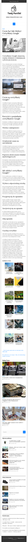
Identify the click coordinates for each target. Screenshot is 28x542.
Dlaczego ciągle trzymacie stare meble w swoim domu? (12, 423)
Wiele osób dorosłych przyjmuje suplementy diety (16, 506)
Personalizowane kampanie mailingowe (11, 528)
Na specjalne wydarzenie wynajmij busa (12, 377)
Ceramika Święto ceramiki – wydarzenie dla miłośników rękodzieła (17, 441)
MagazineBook (21, 538)
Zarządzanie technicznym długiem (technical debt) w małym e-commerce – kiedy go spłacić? (16, 454)
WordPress (10, 538)
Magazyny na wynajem (14, 492)
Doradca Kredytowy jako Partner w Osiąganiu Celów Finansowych (11, 400)
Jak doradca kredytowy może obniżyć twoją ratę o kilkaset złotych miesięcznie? (17, 461)
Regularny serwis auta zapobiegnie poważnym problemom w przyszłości (17, 500)
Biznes (3, 28)
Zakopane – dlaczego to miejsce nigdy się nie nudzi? (17, 448)
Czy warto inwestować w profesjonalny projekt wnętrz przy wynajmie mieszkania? (16, 468)
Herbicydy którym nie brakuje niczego (17, 486)
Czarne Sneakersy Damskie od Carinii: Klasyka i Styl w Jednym (17, 480)
